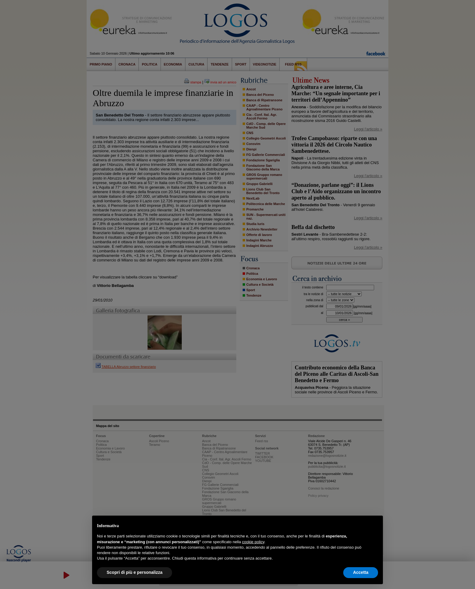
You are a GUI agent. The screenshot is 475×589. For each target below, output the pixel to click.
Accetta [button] (360, 572)
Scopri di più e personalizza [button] (134, 572)
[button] (375, 525)
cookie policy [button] (253, 542)
